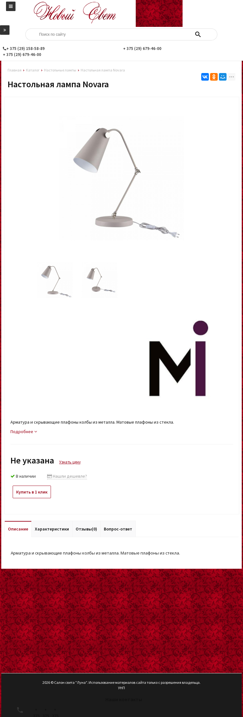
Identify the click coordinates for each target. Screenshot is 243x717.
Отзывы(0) (86, 529)
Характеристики (52, 529)
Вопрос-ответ (118, 529)
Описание (18, 529)
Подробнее (23, 431)
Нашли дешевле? (67, 476)
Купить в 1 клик (31, 492)
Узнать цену (70, 462)
